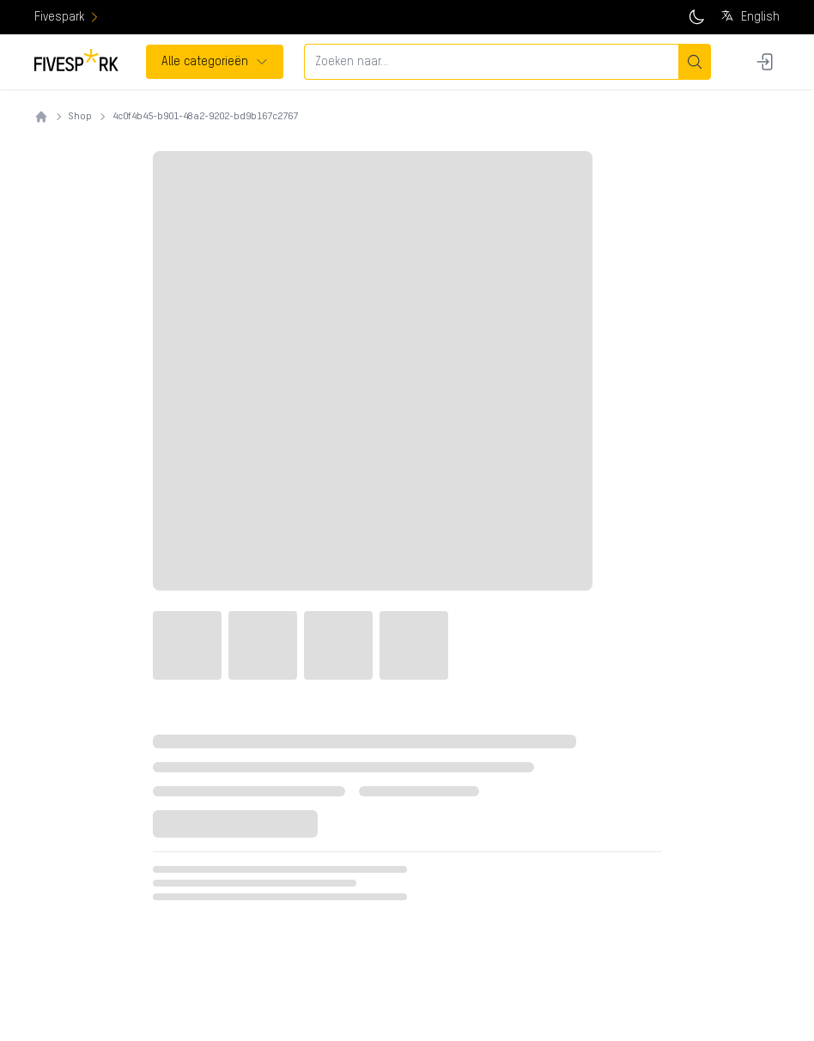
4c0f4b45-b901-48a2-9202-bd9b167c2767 (205, 117)
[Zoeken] (694, 62)
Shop (80, 117)
